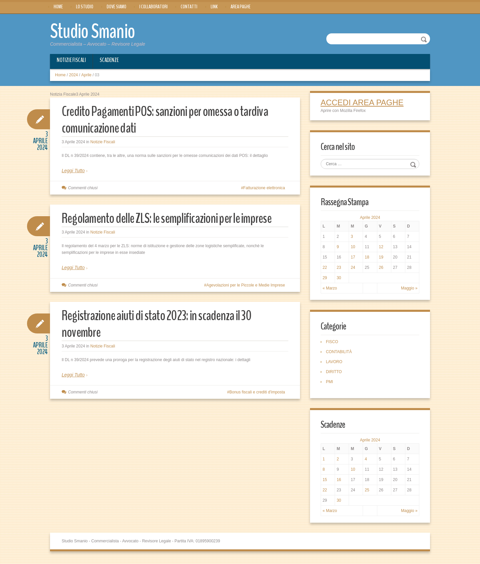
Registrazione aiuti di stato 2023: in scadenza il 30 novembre (165, 340)
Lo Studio (84, 6)
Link (214, 6)
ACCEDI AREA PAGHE (363, 102)
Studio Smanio (99, 30)
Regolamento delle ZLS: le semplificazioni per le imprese (159, 226)
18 (367, 258)
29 (326, 279)
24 (353, 269)
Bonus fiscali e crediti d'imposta (257, 408)
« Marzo (331, 289)
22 (326, 269)
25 (367, 492)
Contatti (189, 6)
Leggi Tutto (73, 170)
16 (339, 482)
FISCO (333, 343)
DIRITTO (335, 373)
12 (381, 248)
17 (353, 258)
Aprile (86, 75)
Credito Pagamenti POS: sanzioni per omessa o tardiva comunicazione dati (174, 119)
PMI (330, 383)
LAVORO (335, 363)
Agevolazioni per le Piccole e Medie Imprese (245, 301)
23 (339, 269)
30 (339, 279)
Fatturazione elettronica (264, 188)
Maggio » (408, 289)
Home (58, 6)
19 (381, 258)
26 (381, 269)
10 (353, 248)
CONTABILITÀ (340, 353)
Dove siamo (116, 6)
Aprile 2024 (370, 219)
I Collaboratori (153, 6)
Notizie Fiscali (71, 60)
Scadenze (109, 60)
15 (326, 482)
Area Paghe (241, 6)
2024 (73, 75)
